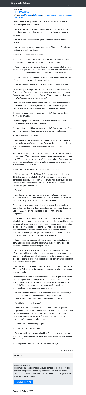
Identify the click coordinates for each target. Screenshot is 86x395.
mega (60, 15)
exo (39, 15)
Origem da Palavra (20, 3)
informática (51, 15)
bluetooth (28, 15)
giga (44, 15)
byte (35, 15)
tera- (15, 18)
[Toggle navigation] (71, 3)
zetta (21, 18)
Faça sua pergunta (23, 382)
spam (70, 15)
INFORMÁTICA (21, 12)
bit (22, 15)
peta (65, 15)
